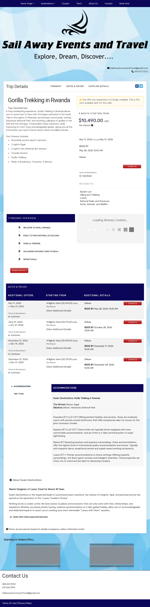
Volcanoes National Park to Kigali (41, 251)
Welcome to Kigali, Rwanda (37, 228)
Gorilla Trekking (31, 243)
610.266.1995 (8, 587)
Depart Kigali (30, 259)
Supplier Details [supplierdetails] (99, 86)
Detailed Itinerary (19, 270)
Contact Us (132, 166)
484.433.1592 (9, 584)
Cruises (65, 3)
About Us (93, 3)
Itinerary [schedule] (56, 86)
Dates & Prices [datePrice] (75, 86)
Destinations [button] (47, 3)
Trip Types (19, 394)
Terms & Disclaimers (88, 172)
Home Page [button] (26, 3)
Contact (108, 3)
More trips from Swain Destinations (29, 517)
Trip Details (17, 86)
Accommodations (22, 386)
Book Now (124, 3)
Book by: (89, 308)
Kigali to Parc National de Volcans (41, 235)
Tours (79, 3)
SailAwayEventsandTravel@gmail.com (129, 68)
